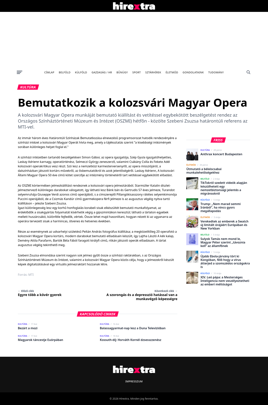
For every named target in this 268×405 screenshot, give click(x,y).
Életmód (172, 72)
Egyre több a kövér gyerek (40, 293)
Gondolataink (193, 72)
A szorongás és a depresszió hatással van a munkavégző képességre (141, 295)
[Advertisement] (134, 40)
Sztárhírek (153, 72)
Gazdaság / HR (102, 72)
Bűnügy (122, 72)
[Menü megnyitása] (19, 72)
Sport (136, 72)
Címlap (49, 72)
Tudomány (216, 72)
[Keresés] (248, 72)
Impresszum (134, 381)
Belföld (65, 72)
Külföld (81, 72)
